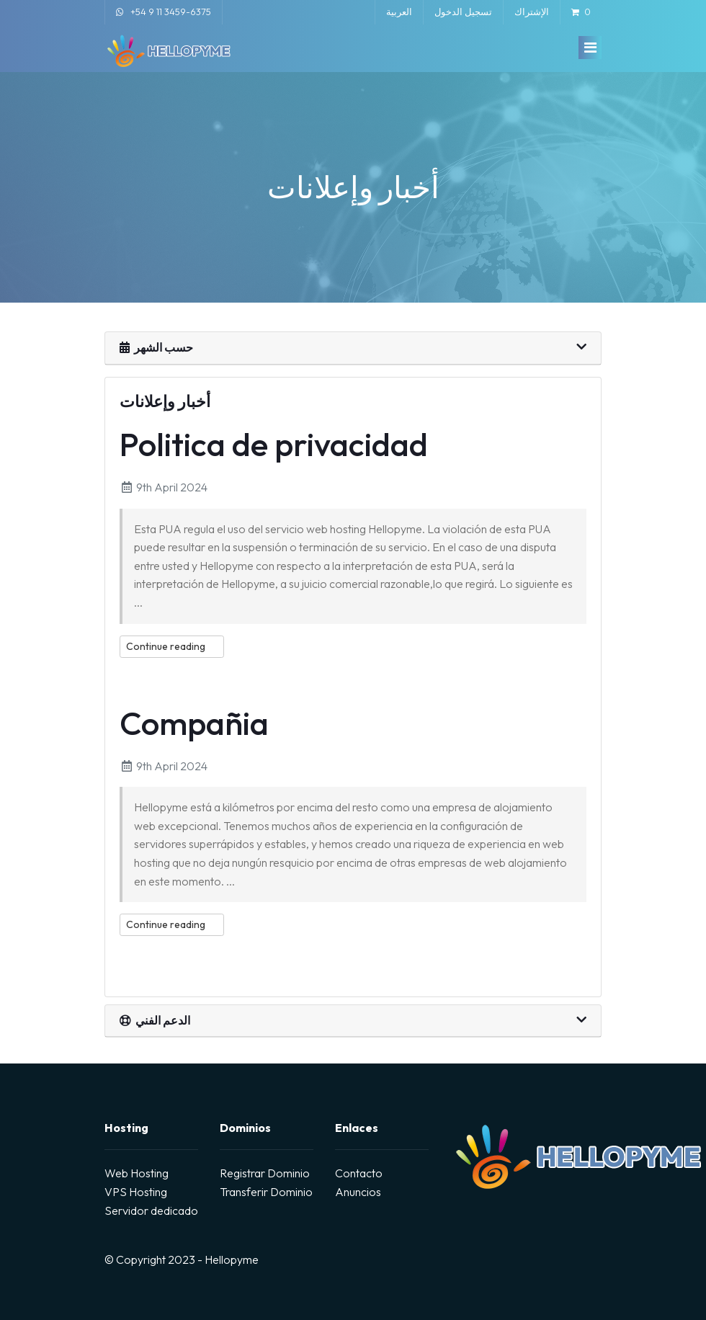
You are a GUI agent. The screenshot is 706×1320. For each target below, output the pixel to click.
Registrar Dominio (265, 1173)
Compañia (194, 723)
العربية (399, 11)
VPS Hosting (135, 1192)
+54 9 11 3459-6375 (170, 11)
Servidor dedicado (151, 1210)
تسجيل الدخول (463, 11)
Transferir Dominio (266, 1192)
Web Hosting (136, 1173)
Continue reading (172, 646)
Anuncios (358, 1192)
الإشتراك (531, 11)
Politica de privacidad (274, 444)
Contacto (359, 1173)
